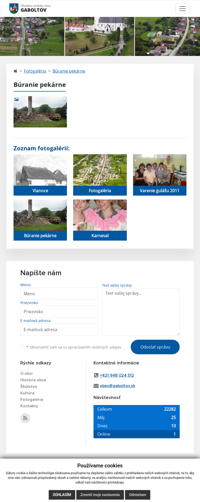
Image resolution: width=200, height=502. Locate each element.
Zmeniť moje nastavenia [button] (100, 495)
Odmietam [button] (137, 495)
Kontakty (29, 406)
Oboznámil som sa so (74, 347)
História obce (33, 380)
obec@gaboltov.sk (117, 386)
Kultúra (27, 393)
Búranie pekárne (69, 71)
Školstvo (28, 386)
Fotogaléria (35, 71)
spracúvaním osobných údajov (94, 347)
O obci (26, 373)
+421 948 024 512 (117, 375)
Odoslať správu (155, 347)
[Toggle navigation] (182, 8)
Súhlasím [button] (62, 495)
